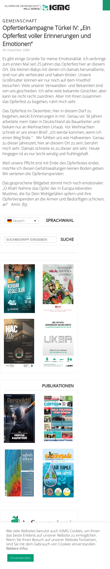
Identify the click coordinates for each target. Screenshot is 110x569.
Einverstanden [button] (20, 558)
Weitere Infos (17, 548)
